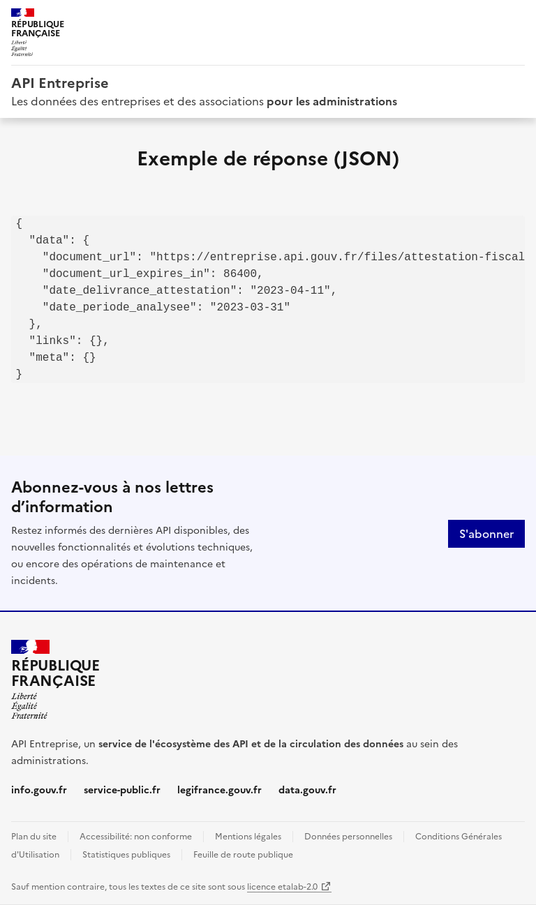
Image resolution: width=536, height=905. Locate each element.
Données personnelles (348, 836)
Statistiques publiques (126, 854)
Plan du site (34, 836)
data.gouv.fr (307, 790)
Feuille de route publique (243, 854)
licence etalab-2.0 (282, 887)
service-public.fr (122, 790)
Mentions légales (248, 836)
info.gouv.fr (39, 790)
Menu (516, 17)
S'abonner (486, 533)
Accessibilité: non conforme (136, 836)
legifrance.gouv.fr (219, 790)
